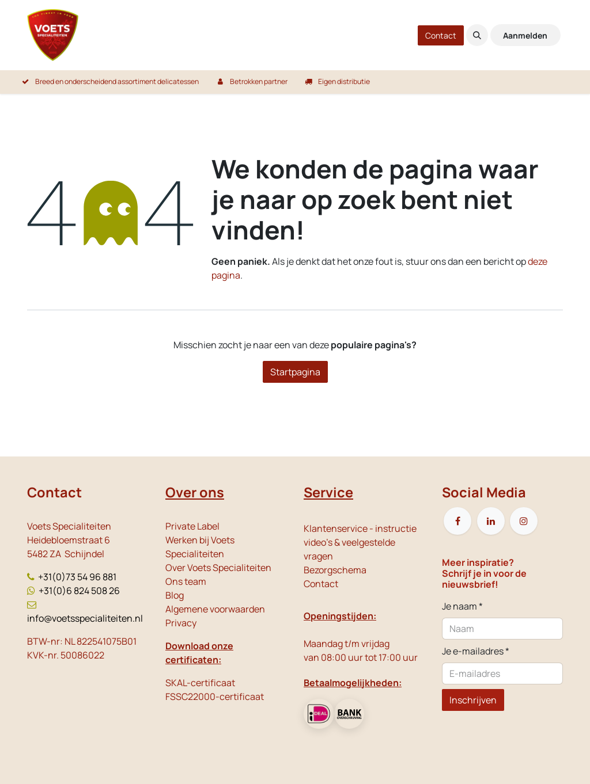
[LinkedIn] (491, 521)
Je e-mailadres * (475, 651)
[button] (477, 35)
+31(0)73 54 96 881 (77, 576)
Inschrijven (473, 700)
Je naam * (462, 606)
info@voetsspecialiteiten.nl (85, 618)
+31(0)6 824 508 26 (79, 590)
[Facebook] (457, 521)
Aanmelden (525, 35)
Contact (440, 35)
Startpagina (295, 372)
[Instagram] (524, 521)
